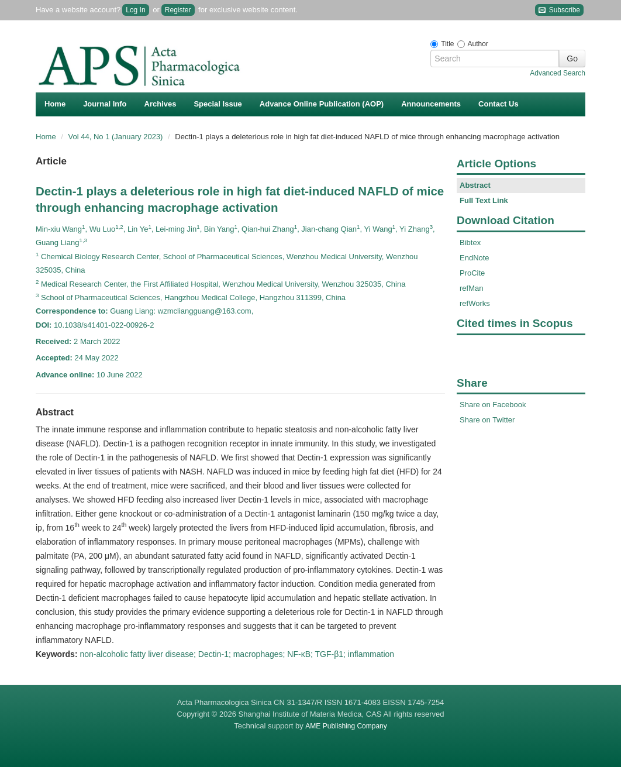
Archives (160, 103)
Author (478, 44)
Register (178, 10)
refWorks (475, 303)
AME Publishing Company (346, 726)
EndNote (474, 257)
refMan (471, 288)
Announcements (431, 103)
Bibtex (470, 242)
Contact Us (498, 103)
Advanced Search (557, 73)
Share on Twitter (487, 419)
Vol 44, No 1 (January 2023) (116, 136)
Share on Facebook (493, 404)
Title (447, 44)
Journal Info (104, 103)
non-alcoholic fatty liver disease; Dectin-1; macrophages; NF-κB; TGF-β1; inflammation (237, 654)
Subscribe (559, 10)
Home (54, 103)
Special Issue (218, 103)
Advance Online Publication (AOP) (322, 103)
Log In (135, 10)
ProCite (472, 273)
